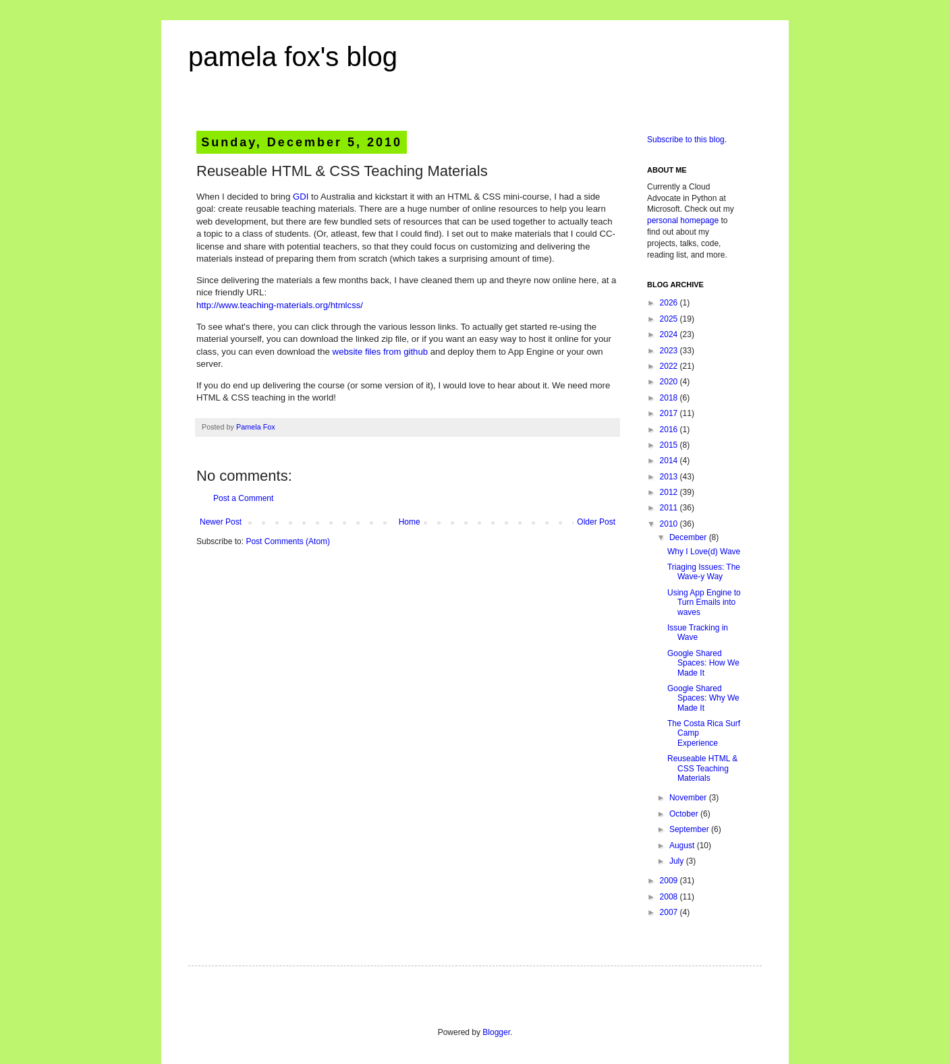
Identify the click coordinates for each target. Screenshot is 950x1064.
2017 (670, 413)
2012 (670, 492)
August (683, 845)
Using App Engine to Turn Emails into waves (704, 602)
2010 (670, 524)
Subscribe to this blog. (687, 139)
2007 (670, 912)
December (689, 537)
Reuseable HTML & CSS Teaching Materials (702, 768)
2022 (670, 366)
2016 (670, 429)
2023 (670, 350)
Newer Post (221, 522)
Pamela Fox (255, 427)
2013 (670, 476)
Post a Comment (243, 498)
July (677, 861)
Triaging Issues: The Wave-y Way (703, 571)
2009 (670, 880)
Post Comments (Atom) (288, 541)
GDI (300, 196)
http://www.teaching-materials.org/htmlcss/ (279, 305)
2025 (670, 319)
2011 (670, 507)
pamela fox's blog (292, 56)
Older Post (596, 522)
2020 (670, 381)
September (690, 829)
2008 (670, 897)
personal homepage (683, 220)
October (684, 814)
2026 (670, 302)
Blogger (496, 1032)
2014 (670, 460)
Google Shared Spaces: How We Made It (703, 663)
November (689, 797)
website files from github (380, 352)
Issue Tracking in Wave (697, 632)
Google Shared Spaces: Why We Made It (703, 698)
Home (409, 522)
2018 (670, 398)
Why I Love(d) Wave (703, 551)
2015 (670, 445)
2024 (670, 334)
